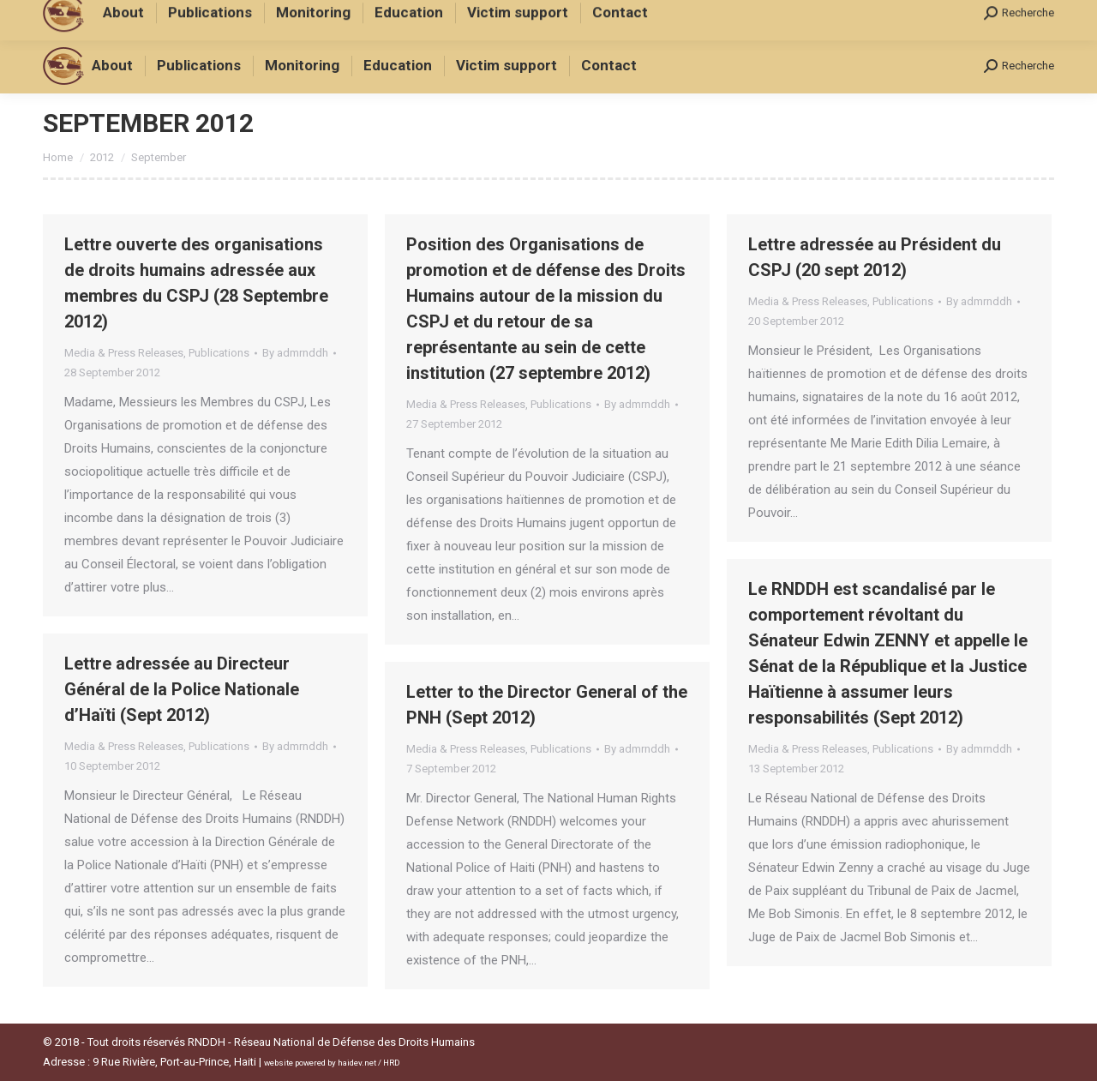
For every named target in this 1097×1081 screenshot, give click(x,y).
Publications (219, 352)
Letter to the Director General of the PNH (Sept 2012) (546, 705)
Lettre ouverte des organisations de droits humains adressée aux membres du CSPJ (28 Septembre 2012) (196, 283)
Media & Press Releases (123, 352)
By (295, 352)
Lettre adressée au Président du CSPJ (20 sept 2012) (874, 257)
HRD (391, 1062)
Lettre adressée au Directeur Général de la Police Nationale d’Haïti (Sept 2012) (181, 689)
